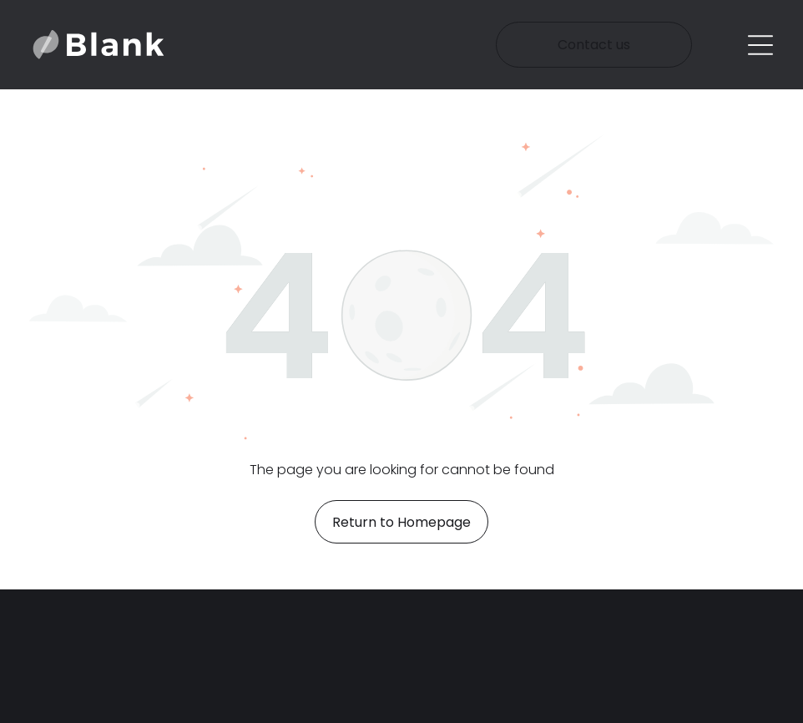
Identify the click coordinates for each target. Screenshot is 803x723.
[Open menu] (760, 45)
